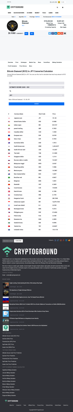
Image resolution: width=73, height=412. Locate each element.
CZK (40, 188)
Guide (56, 13)
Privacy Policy (40, 405)
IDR (40, 202)
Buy (26, 33)
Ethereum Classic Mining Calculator (11, 390)
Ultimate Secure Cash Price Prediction (12, 353)
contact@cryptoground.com (13, 275)
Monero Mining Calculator (8, 384)
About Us (12, 405)
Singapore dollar (19, 156)
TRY (40, 226)
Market (37, 13)
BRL (40, 177)
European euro (18, 135)
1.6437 (54, 174)
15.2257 (54, 149)
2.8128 (54, 205)
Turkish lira (17, 226)
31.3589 (54, 153)
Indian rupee (17, 125)
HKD (40, 167)
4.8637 (54, 177)
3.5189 (54, 216)
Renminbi (16, 184)
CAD (40, 132)
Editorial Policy (49, 405)
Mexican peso (18, 170)
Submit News (58, 405)
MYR (40, 163)
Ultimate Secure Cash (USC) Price (10, 336)
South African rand (19, 149)
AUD (40, 143)
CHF (40, 139)
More (30, 66)
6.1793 (54, 195)
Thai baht (17, 153)
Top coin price (6, 333)
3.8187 (54, 163)
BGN (40, 181)
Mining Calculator (57, 62)
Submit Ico (65, 405)
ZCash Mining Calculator (8, 387)
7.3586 (54, 167)
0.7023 (54, 128)
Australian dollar (19, 143)
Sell (32, 33)
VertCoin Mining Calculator (8, 378)
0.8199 (54, 135)
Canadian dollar (18, 132)
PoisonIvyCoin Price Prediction (10, 358)
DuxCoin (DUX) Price (7, 338)
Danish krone (18, 191)
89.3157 (54, 125)
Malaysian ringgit (19, 163)
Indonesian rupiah (19, 202)
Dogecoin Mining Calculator (9, 395)
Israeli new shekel (19, 205)
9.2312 (54, 209)
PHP (40, 212)
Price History (23, 66)
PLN (40, 216)
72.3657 (54, 160)
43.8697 (54, 226)
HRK (40, 195)
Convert (36, 103)
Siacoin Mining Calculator (8, 375)
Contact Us (18, 405)
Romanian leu (18, 219)
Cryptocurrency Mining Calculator (13, 367)
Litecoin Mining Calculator (8, 373)
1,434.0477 (55, 146)
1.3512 (54, 143)
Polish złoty (17, 216)
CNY (40, 184)
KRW (40, 146)
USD (40, 121)
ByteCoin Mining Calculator (9, 381)
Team (25, 405)
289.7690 (55, 198)
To (10, 91)
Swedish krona (18, 223)
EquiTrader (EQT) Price (8, 344)
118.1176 (55, 229)
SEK (40, 223)
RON (40, 219)
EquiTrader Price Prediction (9, 361)
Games (51, 13)
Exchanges (24, 62)
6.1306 (54, 191)
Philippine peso (18, 212)
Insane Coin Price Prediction (9, 364)
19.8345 (54, 188)
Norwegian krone (19, 209)
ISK (40, 229)
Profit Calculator (12, 66)
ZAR (40, 149)
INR (40, 125)
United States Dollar (20, 121)
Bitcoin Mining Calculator (8, 392)
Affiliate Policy (31, 405)
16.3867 (54, 170)
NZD (40, 174)
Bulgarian (17, 181)
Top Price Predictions (9, 350)
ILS (39, 205)
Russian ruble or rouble (21, 160)
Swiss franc (17, 139)
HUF (40, 198)
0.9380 (54, 121)
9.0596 (54, 223)
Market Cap (32, 62)
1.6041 (54, 181)
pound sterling (18, 128)
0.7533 (54, 139)
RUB (40, 160)
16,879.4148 (56, 202)
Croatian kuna (18, 195)
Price (16, 62)
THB (40, 153)
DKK (40, 191)
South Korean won (19, 146)
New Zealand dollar (19, 174)
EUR (40, 135)
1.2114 (54, 156)
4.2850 (54, 219)
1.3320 (54, 132)
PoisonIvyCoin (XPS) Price (9, 341)
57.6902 (54, 212)
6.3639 (54, 184)
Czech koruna (18, 188)
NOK (40, 209)
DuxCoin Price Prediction (8, 355)
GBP (40, 128)
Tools (44, 13)
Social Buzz (47, 62)
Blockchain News (19, 13)
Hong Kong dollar (19, 167)
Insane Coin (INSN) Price (8, 347)
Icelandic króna (18, 229)
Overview (10, 62)
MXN (40, 170)
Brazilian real (18, 177)
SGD (40, 156)
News (9, 13)
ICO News (29, 13)
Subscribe (18, 241)
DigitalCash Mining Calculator (9, 370)
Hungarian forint (19, 198)
